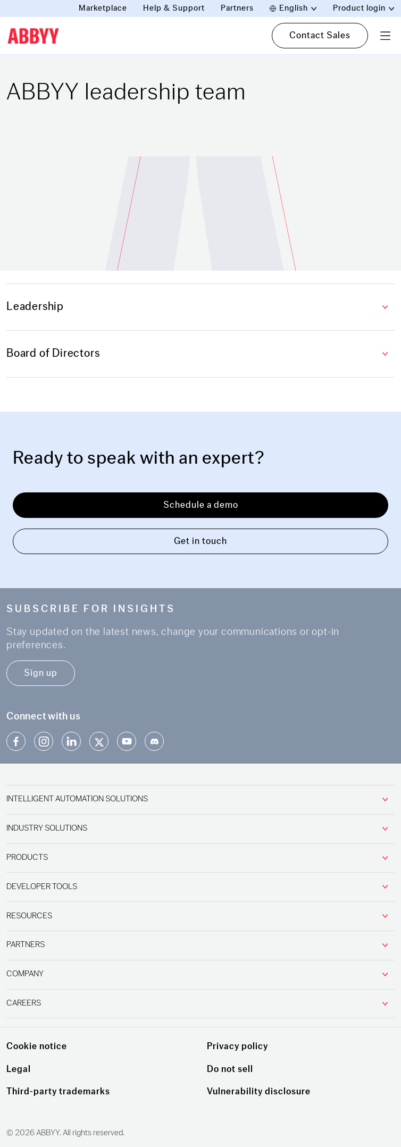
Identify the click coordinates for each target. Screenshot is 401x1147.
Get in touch (200, 541)
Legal (18, 1069)
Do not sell (230, 1069)
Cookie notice (36, 1046)
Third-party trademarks (58, 1091)
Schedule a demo (200, 504)
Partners (237, 8)
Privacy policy (237, 1046)
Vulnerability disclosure (259, 1091)
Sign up (40, 673)
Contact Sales (319, 35)
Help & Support (174, 8)
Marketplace (103, 8)
